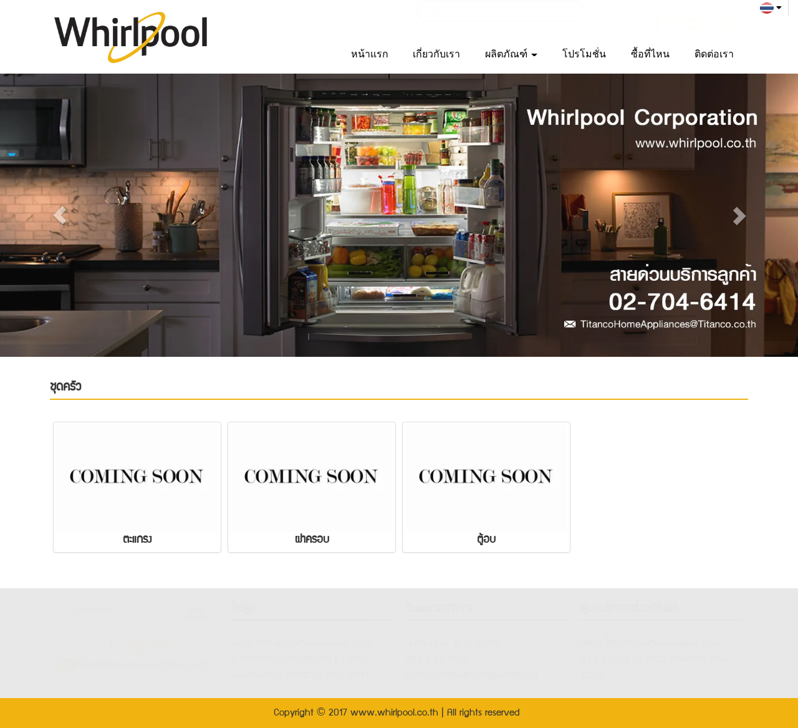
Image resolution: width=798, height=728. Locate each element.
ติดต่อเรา (714, 54)
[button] (60, 215)
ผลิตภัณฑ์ (511, 54)
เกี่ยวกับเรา (436, 54)
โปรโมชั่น (584, 54)
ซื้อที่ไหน (650, 54)
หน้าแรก (369, 54)
